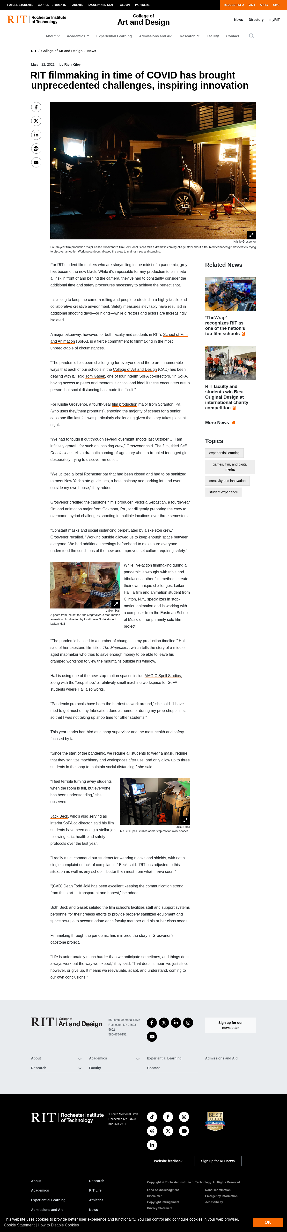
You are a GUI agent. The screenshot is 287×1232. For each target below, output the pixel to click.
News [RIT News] (93, 1210)
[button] (251, 36)
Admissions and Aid (155, 36)
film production (124, 404)
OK (268, 1222)
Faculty (213, 36)
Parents (77, 4)
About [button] (50, 36)
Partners (142, 4)
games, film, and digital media (230, 466)
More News (217, 422)
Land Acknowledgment (163, 1190)
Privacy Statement (159, 1208)
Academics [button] (76, 36)
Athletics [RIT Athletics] (96, 1200)
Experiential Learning (114, 36)
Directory (256, 20)
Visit (252, 4)
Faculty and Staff (101, 4)
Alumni (125, 4)
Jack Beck (59, 816)
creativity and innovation (227, 481)
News (238, 20)
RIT (34, 51)
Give (276, 4)
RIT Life (95, 1190)
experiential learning (224, 453)
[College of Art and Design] (66, 1022)
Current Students (52, 4)
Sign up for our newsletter (230, 1025)
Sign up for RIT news (218, 1161)
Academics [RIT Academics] (40, 1190)
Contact (232, 36)
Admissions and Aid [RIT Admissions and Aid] (47, 1210)
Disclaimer (154, 1196)
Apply (264, 4)
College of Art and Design (62, 51)
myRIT (274, 20)
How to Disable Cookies (58, 1225)
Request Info (234, 4)
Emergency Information (221, 1196)
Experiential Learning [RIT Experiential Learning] (48, 1200)
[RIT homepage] (36, 20)
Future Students (20, 4)
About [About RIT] (36, 1181)
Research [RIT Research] (96, 1181)
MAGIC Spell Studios (163, 676)
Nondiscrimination (218, 1190)
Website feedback (168, 1161)
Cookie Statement (19, 1225)
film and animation (66, 509)
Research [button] (188, 36)
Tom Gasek (95, 376)
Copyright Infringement (163, 1202)
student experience (223, 492)
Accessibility (214, 1202)
